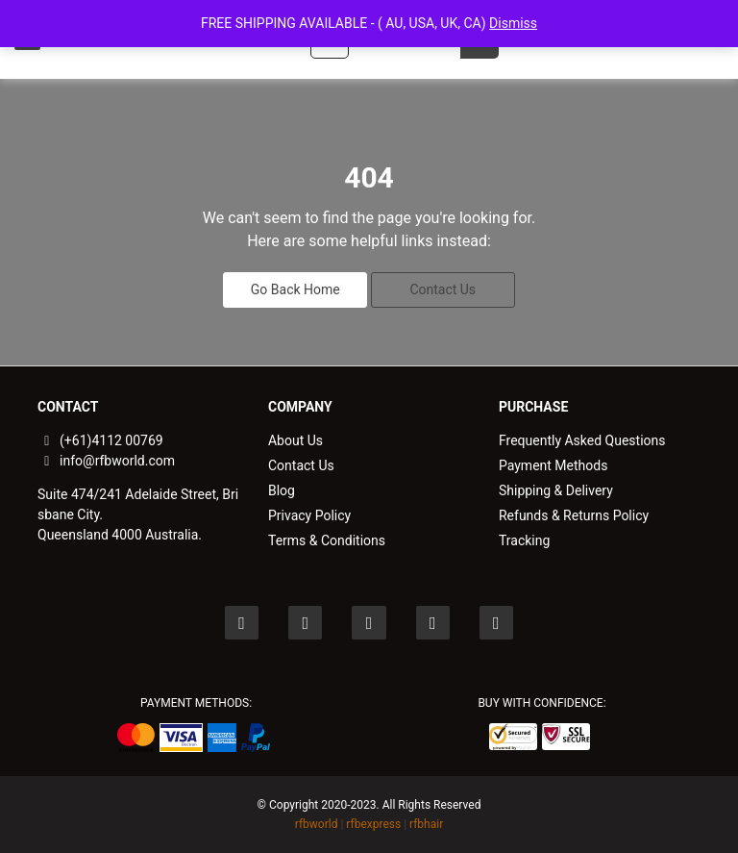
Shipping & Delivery (556, 490)
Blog (281, 490)
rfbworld (316, 824)
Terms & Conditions (326, 540)
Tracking (524, 540)
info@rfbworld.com (106, 460)
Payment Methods (553, 465)
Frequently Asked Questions (582, 440)
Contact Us (442, 289)
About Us (295, 440)
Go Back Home (295, 289)
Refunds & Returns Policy (574, 515)
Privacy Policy (309, 515)
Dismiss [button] (513, 23)
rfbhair (426, 824)
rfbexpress (373, 824)
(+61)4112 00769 (100, 440)
